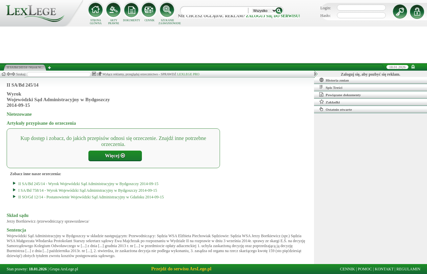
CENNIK (150, 20)
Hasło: (325, 15)
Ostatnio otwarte (335, 109)
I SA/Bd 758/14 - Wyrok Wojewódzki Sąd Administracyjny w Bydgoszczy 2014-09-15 (87, 190)
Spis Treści (330, 87)
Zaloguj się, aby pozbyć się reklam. (370, 74)
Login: (325, 8)
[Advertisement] (213, 45)
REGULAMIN (408, 269)
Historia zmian (334, 80)
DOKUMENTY (131, 20)
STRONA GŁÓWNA (96, 22)
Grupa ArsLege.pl (64, 269)
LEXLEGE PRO (188, 74)
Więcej (115, 155)
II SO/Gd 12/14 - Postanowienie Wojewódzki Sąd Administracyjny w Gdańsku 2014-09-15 (91, 197)
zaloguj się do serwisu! (273, 16)
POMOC (365, 269)
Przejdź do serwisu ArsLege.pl (181, 268)
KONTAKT (384, 269)
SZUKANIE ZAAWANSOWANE (167, 22)
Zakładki (329, 102)
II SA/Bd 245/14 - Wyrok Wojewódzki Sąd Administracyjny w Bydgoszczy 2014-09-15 (88, 183)
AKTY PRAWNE (113, 22)
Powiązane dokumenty (340, 94)
